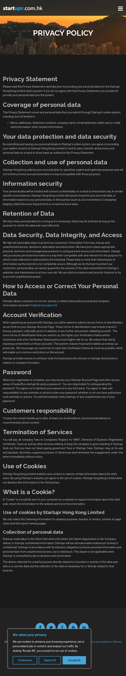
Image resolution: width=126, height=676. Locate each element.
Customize (25, 660)
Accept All (74, 660)
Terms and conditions (100, 641)
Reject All (50, 660)
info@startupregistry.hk (43, 305)
